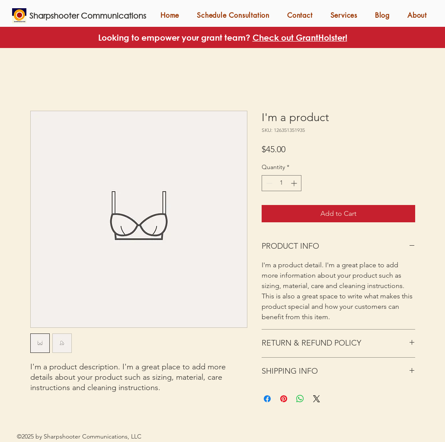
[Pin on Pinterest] (284, 399)
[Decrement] (268, 183)
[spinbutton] (281, 183)
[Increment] (294, 183)
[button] (343, 15)
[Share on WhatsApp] (300, 399)
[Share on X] (316, 399)
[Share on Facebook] (267, 399)
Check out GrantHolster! (300, 37)
